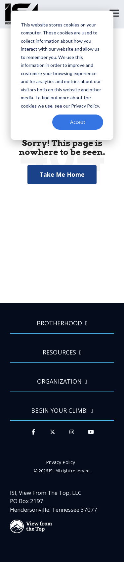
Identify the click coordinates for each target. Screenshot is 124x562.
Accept (77, 122)
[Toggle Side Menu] (114, 13)
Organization (59, 381)
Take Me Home (62, 174)
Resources (59, 352)
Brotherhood (59, 323)
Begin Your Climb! (59, 410)
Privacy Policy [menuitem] (60, 462)
